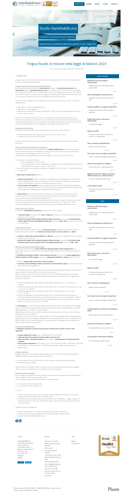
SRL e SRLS (48, 476)
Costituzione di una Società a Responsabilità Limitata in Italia (53, 457)
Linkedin (20, 457)
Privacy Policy (75, 443)
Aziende (89, 4)
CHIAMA (20, 462)
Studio (105, 4)
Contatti (114, 4)
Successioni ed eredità (51, 441)
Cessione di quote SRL (51, 469)
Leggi (114, 91)
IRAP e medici (49, 448)
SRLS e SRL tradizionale (51, 462)
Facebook (20, 455)
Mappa (74, 441)
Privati (97, 4)
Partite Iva (79, 4)
